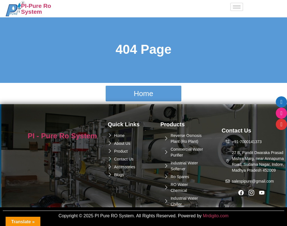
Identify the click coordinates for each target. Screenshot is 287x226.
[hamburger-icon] (236, 7)
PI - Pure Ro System (62, 136)
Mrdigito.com (216, 215)
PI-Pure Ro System (36, 9)
